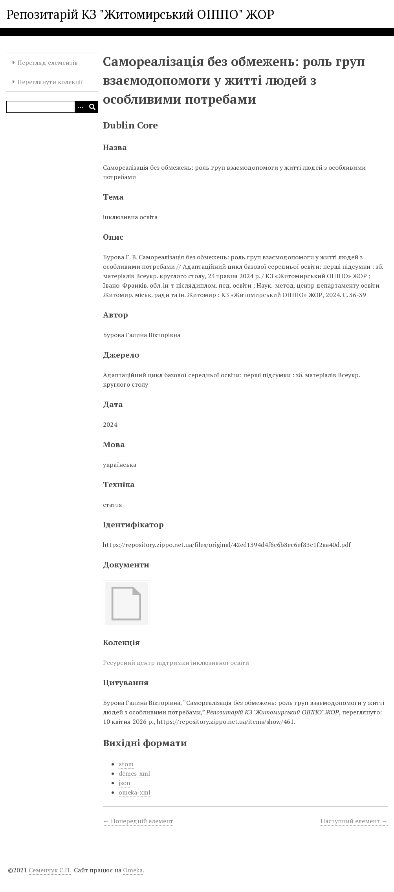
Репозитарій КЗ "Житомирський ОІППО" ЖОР (140, 14)
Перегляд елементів (47, 62)
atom (126, 764)
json (124, 782)
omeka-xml (134, 792)
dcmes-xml (134, 773)
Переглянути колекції (50, 81)
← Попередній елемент (138, 821)
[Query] (52, 107)
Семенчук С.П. (50, 870)
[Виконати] (92, 107)
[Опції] (80, 107)
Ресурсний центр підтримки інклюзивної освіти (176, 662)
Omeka (133, 870)
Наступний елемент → (354, 821)
